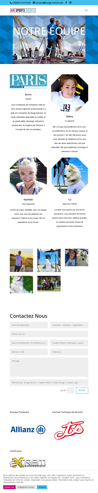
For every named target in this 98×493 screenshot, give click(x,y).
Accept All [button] (42, 487)
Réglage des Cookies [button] (26, 487)
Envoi (82, 390)
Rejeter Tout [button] (9, 487)
